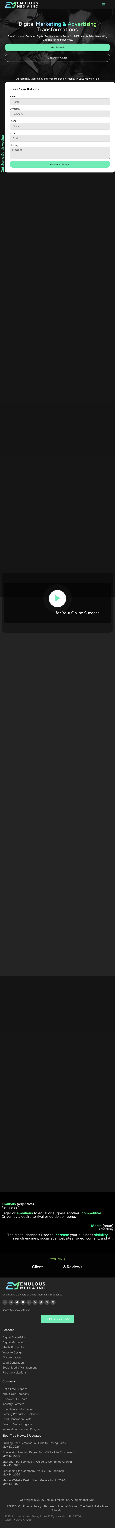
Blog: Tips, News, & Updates (21, 1435)
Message (14, 158)
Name (13, 109)
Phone (13, 133)
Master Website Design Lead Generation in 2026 (33, 1480)
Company (15, 121)
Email (12, 146)
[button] (103, 5)
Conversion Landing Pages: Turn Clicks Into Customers (38, 1452)
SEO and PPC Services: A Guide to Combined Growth (37, 1461)
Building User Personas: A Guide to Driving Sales (34, 1443)
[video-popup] (57, 598)
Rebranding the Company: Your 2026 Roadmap (33, 1471)
